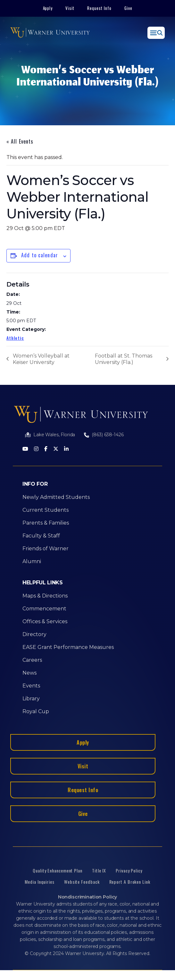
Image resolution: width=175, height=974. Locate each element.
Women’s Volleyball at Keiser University (41, 359)
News (29, 673)
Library (31, 698)
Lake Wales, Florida (54, 435)
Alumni (31, 561)
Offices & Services (44, 621)
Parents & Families (45, 523)
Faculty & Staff (41, 536)
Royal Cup (35, 711)
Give (128, 8)
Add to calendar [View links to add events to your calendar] (39, 255)
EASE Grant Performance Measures (68, 647)
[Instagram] (36, 449)
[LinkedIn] (66, 449)
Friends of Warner (45, 548)
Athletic (15, 337)
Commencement (44, 609)
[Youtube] (25, 449)
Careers (32, 660)
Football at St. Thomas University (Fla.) (123, 359)
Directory (34, 634)
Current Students (45, 510)
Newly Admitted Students (56, 497)
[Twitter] (55, 449)
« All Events (19, 141)
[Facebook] (45, 449)
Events (31, 686)
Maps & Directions (45, 596)
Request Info (99, 8)
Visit (69, 8)
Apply (48, 8)
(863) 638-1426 (107, 435)
